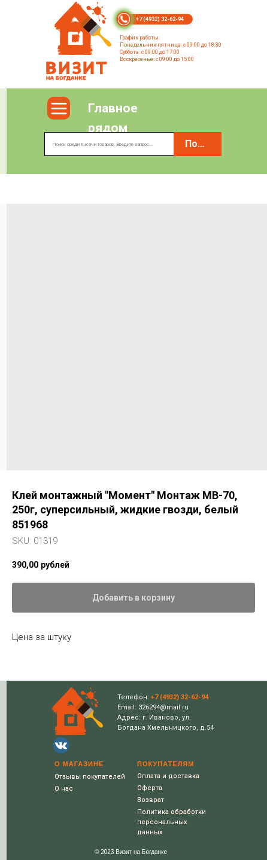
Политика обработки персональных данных (171, 822)
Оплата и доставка (168, 776)
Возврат (150, 800)
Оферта (149, 788)
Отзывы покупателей (89, 777)
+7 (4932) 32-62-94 (160, 19)
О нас (63, 788)
